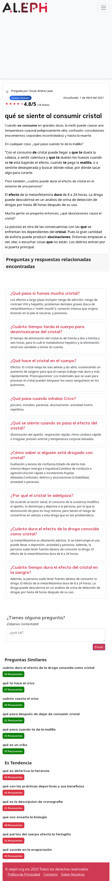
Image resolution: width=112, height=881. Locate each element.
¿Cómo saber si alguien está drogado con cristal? (51, 455)
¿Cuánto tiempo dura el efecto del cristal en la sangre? (54, 570)
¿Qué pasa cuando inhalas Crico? (43, 398)
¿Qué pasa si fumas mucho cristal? (45, 293)
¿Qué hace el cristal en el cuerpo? (43, 360)
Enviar (99, 647)
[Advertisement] (56, 45)
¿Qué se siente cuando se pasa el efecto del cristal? (53, 425)
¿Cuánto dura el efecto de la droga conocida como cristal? (54, 531)
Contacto (50, 874)
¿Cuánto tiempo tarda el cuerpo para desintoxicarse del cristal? (47, 329)
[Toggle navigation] (103, 7)
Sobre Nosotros (73, 874)
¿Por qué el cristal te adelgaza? (41, 495)
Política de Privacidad (24, 874)
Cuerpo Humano (20, 98)
